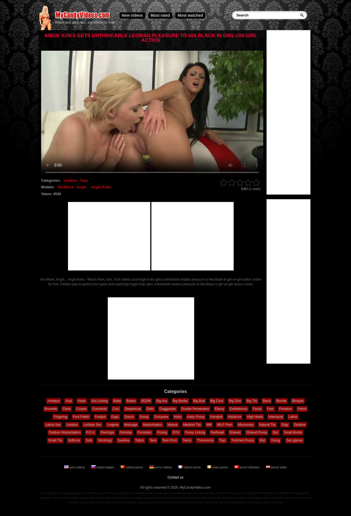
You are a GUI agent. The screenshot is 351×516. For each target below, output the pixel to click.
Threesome (205, 440)
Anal (68, 401)
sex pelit (173, 502)
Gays (115, 417)
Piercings (107, 432)
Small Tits (55, 440)
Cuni (115, 409)
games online (80, 493)
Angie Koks (101, 187)
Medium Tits (192, 425)
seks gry (141, 502)
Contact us (175, 477)
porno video (276, 467)
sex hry (119, 502)
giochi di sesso (305, 498)
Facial (257, 409)
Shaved (235, 432)
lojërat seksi (251, 502)
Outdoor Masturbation (65, 432)
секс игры (238, 498)
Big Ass (161, 401)
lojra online (73, 498)
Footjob (100, 417)
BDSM (146, 401)
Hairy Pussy (196, 417)
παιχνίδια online (86, 498)
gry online (237, 493)
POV (175, 432)
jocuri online (258, 493)
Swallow (123, 440)
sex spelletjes (130, 502)
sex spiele (249, 498)
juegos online (130, 493)
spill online (182, 493)
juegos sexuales (262, 498)
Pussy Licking (195, 432)
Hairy (178, 417)
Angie (81, 187)
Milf (209, 425)
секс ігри (164, 502)
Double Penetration (195, 409)
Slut (275, 432)
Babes (131, 401)
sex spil (88, 502)
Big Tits (252, 401)
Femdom (285, 409)
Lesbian (70, 180)
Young (275, 440)
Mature (173, 425)
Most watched (190, 15)
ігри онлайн (226, 493)
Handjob (216, 417)
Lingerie (113, 425)
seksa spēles (197, 502)
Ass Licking (99, 401)
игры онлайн (105, 493)
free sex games (65, 493)
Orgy (284, 425)
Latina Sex (53, 425)
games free (92, 493)
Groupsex (161, 417)
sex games (227, 498)
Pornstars (144, 432)
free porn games (49, 493)
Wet (262, 440)
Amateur (53, 401)
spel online (193, 493)
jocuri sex (110, 502)
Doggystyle (167, 409)
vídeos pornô (149, 498)
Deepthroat (133, 409)
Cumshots (99, 409)
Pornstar (126, 432)
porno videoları (247, 467)
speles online (45, 498)
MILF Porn (224, 425)
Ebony (219, 409)
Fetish (302, 409)
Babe (117, 401)
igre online (100, 498)
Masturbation (152, 425)
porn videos (75, 467)
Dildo (150, 409)
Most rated (160, 15)
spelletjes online (287, 493)
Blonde (281, 401)
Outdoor (300, 425)
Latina (293, 417)
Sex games (294, 440)
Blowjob (298, 401)
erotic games (276, 502)
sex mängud (184, 502)
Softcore (74, 440)
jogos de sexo (277, 498)
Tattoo (139, 440)
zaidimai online (60, 498)
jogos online (118, 493)
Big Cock (216, 401)
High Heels (255, 417)
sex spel (80, 502)
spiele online (144, 493)
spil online (203, 493)
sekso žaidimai (211, 502)
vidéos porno (190, 467)
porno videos (161, 467)
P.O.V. (90, 432)
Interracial (275, 417)
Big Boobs (180, 401)
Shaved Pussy (256, 432)
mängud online (302, 493)
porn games (264, 502)
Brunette (50, 409)
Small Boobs (293, 432)
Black (267, 401)
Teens (187, 440)
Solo (89, 440)
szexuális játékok (237, 502)
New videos (132, 15)
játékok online (271, 493)
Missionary (245, 425)
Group (144, 417)
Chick (67, 409)
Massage (131, 425)
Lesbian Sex (92, 425)
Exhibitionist (238, 409)
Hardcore (234, 417)
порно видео (103, 467)
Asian (82, 401)
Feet (270, 409)
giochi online (170, 493)
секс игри (223, 502)
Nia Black (66, 187)
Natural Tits (267, 425)
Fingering (60, 417)
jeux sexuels (291, 498)
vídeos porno (132, 467)
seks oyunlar (99, 502)
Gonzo (129, 417)
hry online (247, 493)
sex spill (72, 502)
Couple (81, 409)
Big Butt (199, 401)
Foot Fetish (81, 417)
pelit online (214, 493)
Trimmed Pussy (242, 440)
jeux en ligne (157, 493)
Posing (162, 432)
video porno (218, 467)
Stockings (105, 440)
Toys (84, 180)
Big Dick (235, 401)
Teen (153, 440)
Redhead (217, 432)
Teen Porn (169, 440)
